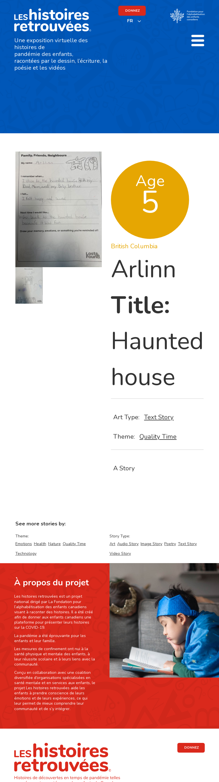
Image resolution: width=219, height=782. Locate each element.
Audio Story (128, 544)
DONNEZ (132, 10)
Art (112, 544)
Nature (54, 544)
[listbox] (134, 21)
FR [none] (130, 21)
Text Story (159, 417)
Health (40, 544)
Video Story (120, 553)
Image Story (151, 544)
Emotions (23, 544)
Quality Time (158, 436)
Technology (25, 553)
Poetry (170, 544)
